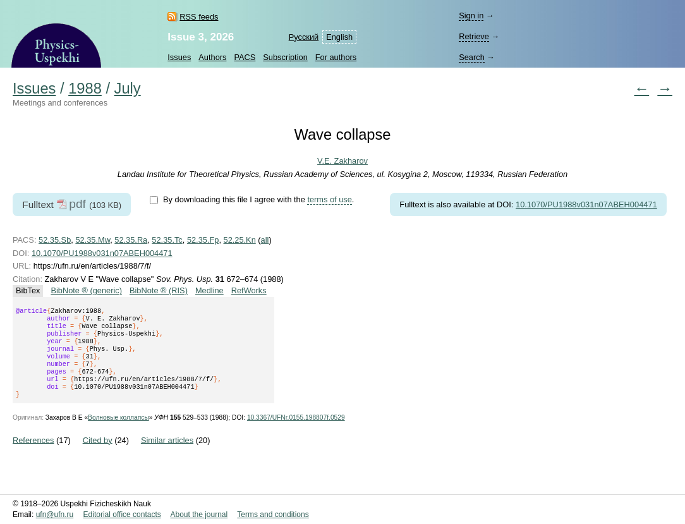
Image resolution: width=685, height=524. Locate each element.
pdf (77, 203)
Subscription (285, 57)
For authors (335, 57)
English (339, 37)
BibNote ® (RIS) (159, 290)
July (127, 88)
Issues (179, 57)
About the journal (198, 514)
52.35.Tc (167, 240)
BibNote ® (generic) (86, 290)
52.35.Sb (55, 240)
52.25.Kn (240, 240)
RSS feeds (198, 16)
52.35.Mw (92, 240)
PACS (244, 57)
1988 (85, 88)
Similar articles (167, 455)
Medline (209, 290)
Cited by (97, 455)
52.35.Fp (203, 240)
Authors (212, 57)
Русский (303, 37)
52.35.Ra (130, 240)
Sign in (471, 15)
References (33, 455)
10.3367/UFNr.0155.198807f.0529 (296, 432)
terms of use (329, 199)
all (265, 240)
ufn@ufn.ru (55, 514)
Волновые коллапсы (118, 432)
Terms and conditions (272, 514)
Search (472, 57)
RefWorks (249, 290)
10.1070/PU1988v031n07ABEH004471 (586, 204)
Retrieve (474, 36)
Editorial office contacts (122, 514)
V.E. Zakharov (342, 161)
